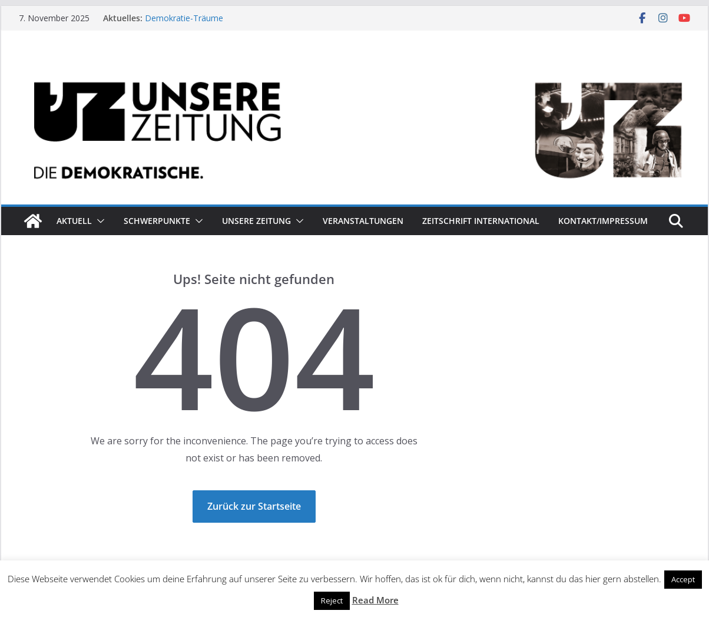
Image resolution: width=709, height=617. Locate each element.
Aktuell (74, 220)
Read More (375, 600)
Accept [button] (683, 579)
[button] (98, 221)
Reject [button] (332, 600)
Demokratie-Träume (184, 18)
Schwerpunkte (157, 220)
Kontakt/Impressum (603, 220)
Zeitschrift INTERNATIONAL (480, 220)
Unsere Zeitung (256, 220)
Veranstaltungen (363, 220)
